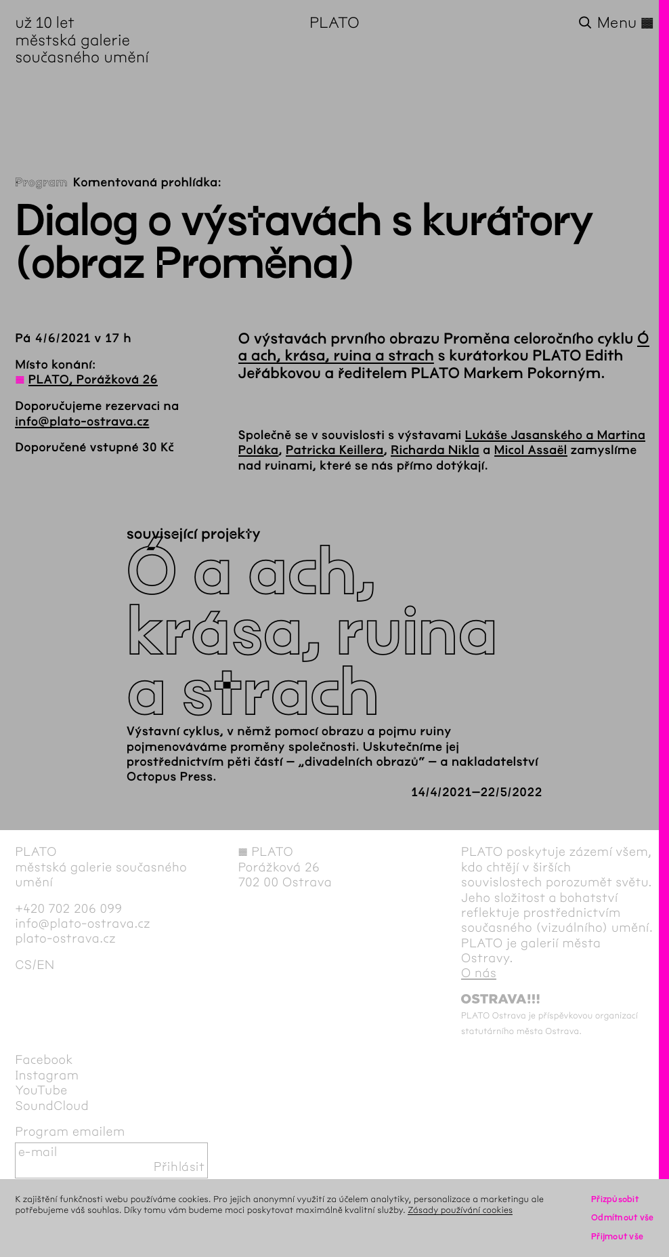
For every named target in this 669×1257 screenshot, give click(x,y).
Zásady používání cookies (460, 1210)
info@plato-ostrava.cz (82, 421)
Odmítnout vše (622, 1217)
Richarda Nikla (435, 450)
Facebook (44, 1060)
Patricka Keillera (335, 450)
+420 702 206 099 (68, 909)
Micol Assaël (530, 450)
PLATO (334, 23)
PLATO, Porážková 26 (93, 379)
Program (41, 182)
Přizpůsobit (615, 1199)
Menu (625, 23)
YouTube (41, 1090)
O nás (478, 973)
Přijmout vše (617, 1236)
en (45, 965)
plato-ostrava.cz (65, 938)
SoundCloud (52, 1106)
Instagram (47, 1075)
